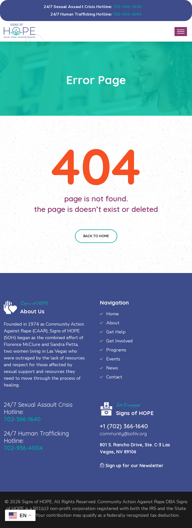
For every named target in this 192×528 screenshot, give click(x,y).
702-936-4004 (127, 14)
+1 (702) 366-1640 (124, 426)
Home (112, 314)
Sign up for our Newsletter (132, 465)
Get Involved (119, 341)
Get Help (116, 332)
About (113, 323)
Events (113, 359)
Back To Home (96, 236)
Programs (116, 350)
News (112, 368)
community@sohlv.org (123, 434)
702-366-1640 (127, 7)
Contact (114, 377)
